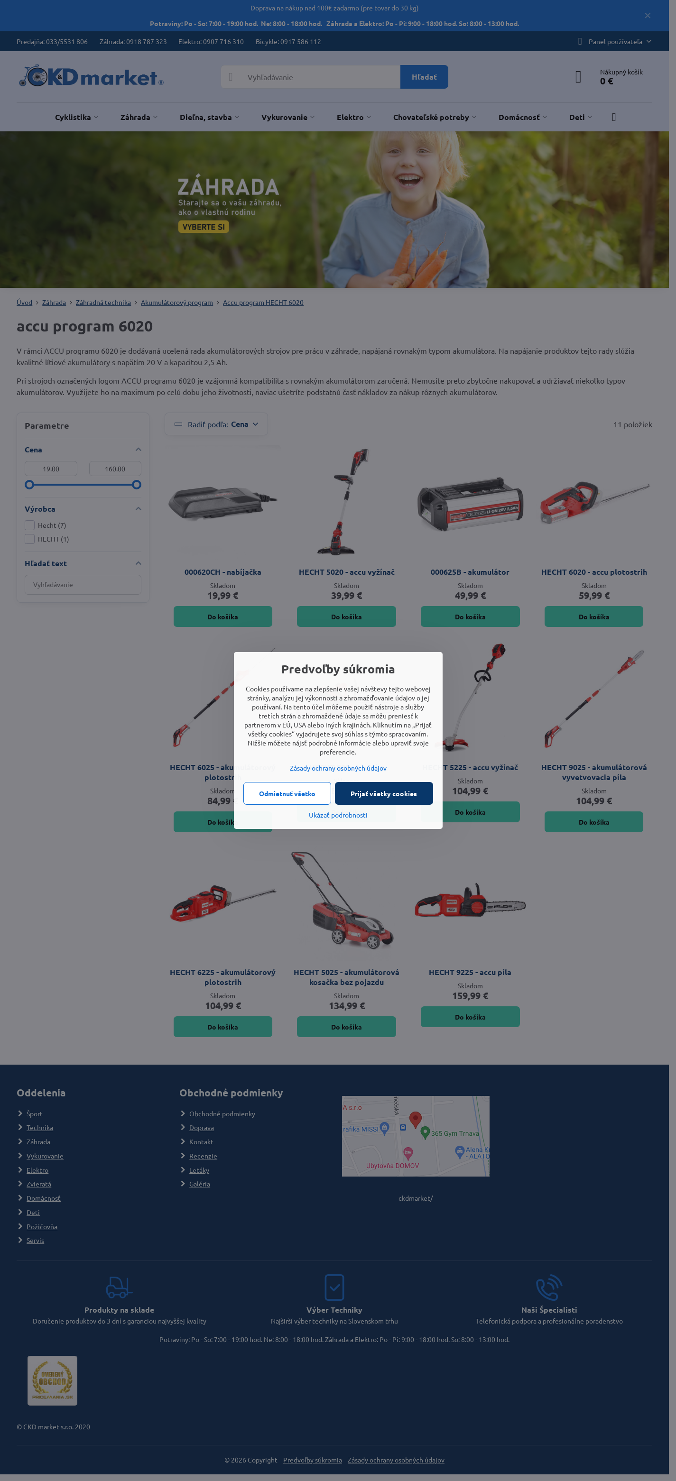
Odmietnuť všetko (287, 793)
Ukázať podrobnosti (338, 814)
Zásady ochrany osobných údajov (338, 767)
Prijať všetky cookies (384, 793)
